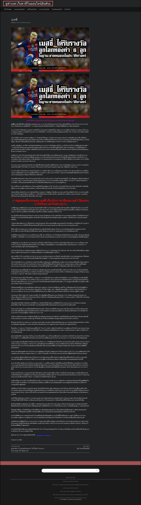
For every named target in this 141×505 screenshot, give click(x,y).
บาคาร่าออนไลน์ (44, 9)
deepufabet (78, 499)
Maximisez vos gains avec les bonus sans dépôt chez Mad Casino (70, 484)
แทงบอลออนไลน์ (19, 9)
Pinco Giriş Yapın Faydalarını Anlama (70, 491)
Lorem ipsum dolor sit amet (70, 481)
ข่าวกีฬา (19, 440)
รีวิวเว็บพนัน (8, 9)
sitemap (67, 9)
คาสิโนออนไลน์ (31, 9)
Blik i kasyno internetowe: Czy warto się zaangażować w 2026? (70, 494)
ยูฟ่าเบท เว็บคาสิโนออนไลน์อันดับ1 (28, 3)
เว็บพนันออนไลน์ (57, 9)
